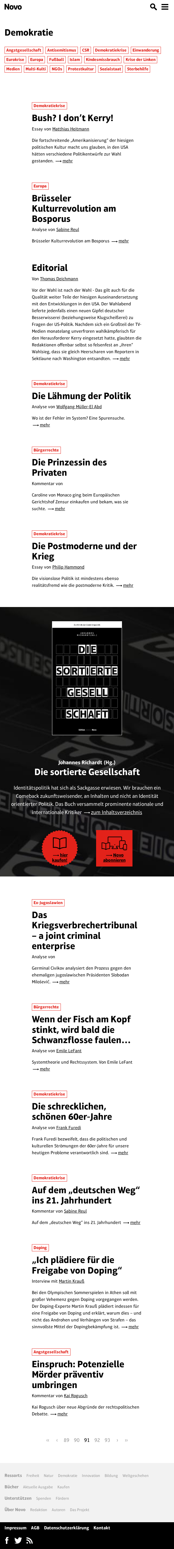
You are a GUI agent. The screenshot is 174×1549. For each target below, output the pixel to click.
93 (107, 1440)
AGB (35, 1527)
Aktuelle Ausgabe (38, 1487)
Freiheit (32, 1475)
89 (66, 1440)
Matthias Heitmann (70, 129)
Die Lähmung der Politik (81, 395)
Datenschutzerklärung (66, 1527)
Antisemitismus (61, 50)
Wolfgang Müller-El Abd (79, 406)
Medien (13, 68)
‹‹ (47, 1440)
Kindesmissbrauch (103, 59)
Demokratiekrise (111, 50)
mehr (68, 161)
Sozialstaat (110, 68)
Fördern (62, 1498)
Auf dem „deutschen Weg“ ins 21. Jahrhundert (86, 1195)
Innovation (91, 1475)
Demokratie (67, 1475)
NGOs (57, 68)
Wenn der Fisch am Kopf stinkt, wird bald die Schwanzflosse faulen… (81, 1029)
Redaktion (38, 1509)
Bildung (111, 1475)
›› (126, 1440)
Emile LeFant (69, 1050)
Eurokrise (15, 59)
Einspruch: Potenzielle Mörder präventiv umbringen (78, 1374)
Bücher (11, 1486)
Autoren (58, 1509)
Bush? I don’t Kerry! (72, 117)
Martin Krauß (71, 1281)
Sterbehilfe (137, 68)
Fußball (56, 59)
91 (87, 1440)
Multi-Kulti (36, 68)
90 (77, 1440)
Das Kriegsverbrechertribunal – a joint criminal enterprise (84, 930)
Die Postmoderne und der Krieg (84, 551)
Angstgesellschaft (23, 50)
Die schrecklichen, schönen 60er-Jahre (72, 1111)
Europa (36, 59)
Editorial (50, 267)
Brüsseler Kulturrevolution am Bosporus (74, 208)
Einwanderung (145, 50)
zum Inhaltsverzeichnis (116, 812)
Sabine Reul (67, 229)
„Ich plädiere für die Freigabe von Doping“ (77, 1265)
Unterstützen (18, 1498)
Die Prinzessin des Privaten (69, 467)
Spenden (43, 1498)
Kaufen (63, 1487)
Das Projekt (79, 1509)
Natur (48, 1475)
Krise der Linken (141, 59)
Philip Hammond (68, 567)
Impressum (15, 1527)
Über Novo (15, 1509)
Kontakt (102, 1527)
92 (97, 1440)
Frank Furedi (68, 1127)
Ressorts (13, 1475)
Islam (75, 59)
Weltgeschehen (136, 1475)
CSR (85, 50)
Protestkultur (81, 68)
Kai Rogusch (76, 1395)
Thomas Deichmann (59, 278)
